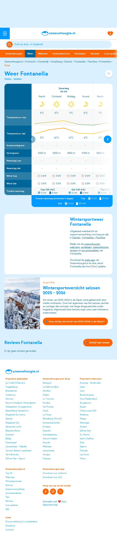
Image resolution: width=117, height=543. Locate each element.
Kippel (83, 406)
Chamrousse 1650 (88, 410)
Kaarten (9, 485)
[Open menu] (5, 33)
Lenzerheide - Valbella (16, 446)
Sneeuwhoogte (13, 53)
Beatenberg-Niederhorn (17, 410)
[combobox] (62, 44)
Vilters (83, 458)
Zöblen (46, 395)
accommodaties (90, 250)
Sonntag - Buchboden (90, 383)
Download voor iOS (52, 477)
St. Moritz (84, 434)
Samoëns (47, 430)
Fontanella (104, 61)
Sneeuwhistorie (61, 53)
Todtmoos (10, 395)
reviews (74, 250)
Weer (30, 53)
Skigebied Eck (12, 422)
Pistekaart (80, 53)
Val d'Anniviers (12, 454)
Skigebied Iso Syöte (15, 414)
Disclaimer (10, 525)
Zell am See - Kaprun (15, 458)
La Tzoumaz (48, 399)
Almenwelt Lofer (13, 426)
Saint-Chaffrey (87, 438)
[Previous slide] (31, 139)
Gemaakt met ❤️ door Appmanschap (54, 503)
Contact (9, 529)
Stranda (46, 442)
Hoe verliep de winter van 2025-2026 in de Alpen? (75, 321)
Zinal (82, 442)
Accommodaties (13, 493)
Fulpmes (46, 458)
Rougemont (85, 403)
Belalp (8, 438)
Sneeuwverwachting (15, 489)
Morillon (47, 391)
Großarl (46, 454)
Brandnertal (11, 391)
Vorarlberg (56, 61)
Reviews (95, 53)
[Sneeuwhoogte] (58, 33)
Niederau (84, 414)
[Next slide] (107, 139)
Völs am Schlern (50, 438)
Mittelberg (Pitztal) (52, 418)
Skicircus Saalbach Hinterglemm (20, 403)
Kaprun (83, 446)
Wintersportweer (13, 481)
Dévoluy (9, 399)
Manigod (47, 383)
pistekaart (86, 247)
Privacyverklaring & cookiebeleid (21, 521)
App (7, 509)
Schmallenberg (50, 434)
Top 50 (8, 473)
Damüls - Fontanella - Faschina (80, 61)
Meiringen (84, 422)
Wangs (83, 418)
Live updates (11, 505)
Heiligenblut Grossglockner (18, 406)
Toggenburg (11, 387)
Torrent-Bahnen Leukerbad (18, 450)
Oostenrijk (43, 61)
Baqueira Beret (12, 430)
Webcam (43, 53)
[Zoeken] (62, 44)
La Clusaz (47, 414)
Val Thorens (48, 406)
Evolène (46, 426)
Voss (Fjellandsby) (88, 399)
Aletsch (8, 418)
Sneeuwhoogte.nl (13, 61)
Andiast (83, 426)
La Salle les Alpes (51, 387)
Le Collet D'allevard (15, 383)
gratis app (90, 259)
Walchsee (47, 446)
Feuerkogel (10, 442)
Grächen (9, 434)
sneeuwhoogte (92, 243)
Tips (7, 497)
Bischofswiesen (87, 395)
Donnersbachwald (51, 422)
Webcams (9, 477)
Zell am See (85, 430)
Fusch (45, 410)
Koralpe (46, 403)
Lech (82, 391)
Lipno (82, 387)
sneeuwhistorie (100, 247)
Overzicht (30, 61)
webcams (75, 247)
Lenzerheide (48, 450)
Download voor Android (54, 473)
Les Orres (84, 454)
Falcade (84, 450)
